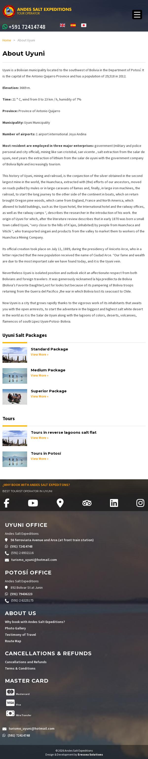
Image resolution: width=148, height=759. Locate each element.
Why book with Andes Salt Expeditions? (35, 622)
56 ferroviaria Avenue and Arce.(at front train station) (52, 540)
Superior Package (49, 391)
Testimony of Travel (20, 634)
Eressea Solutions (90, 754)
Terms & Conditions (20, 668)
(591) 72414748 (20, 546)
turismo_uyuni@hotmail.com (34, 559)
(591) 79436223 (20, 594)
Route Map (13, 641)
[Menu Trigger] (137, 14)
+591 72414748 (27, 26)
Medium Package (48, 370)
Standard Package (49, 349)
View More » (39, 354)
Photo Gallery (15, 628)
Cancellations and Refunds (26, 662)
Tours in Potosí (46, 453)
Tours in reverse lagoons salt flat (63, 432)
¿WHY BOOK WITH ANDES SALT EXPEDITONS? (36, 485)
